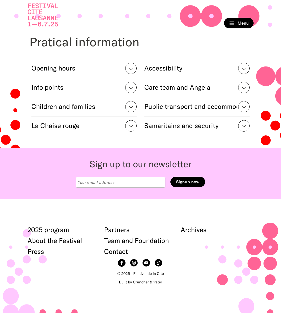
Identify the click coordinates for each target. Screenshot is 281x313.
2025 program (48, 230)
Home (43, 15)
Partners (117, 230)
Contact (116, 251)
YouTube (147, 263)
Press (36, 251)
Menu (239, 23)
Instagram (134, 263)
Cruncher (141, 282)
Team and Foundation (136, 240)
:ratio (157, 282)
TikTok (159, 263)
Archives (194, 230)
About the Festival (55, 240)
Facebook (122, 263)
